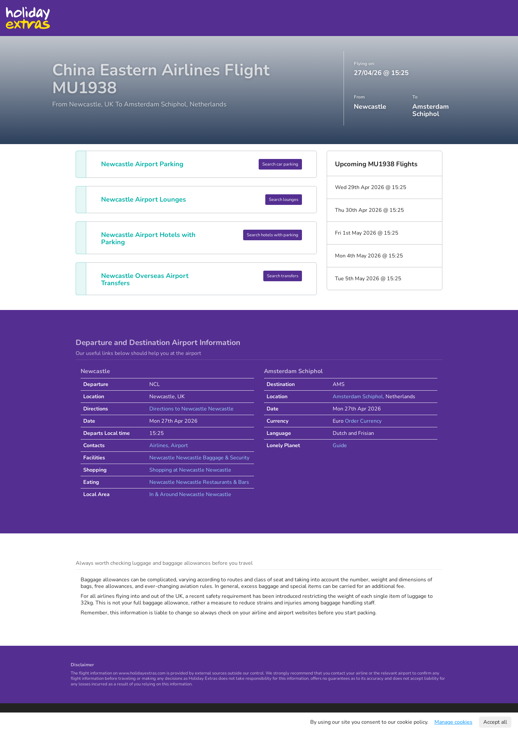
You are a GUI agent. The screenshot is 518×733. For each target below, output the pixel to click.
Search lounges (283, 200)
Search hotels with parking (272, 235)
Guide (340, 445)
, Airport (178, 445)
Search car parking (280, 164)
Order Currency (363, 421)
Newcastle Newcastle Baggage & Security (199, 457)
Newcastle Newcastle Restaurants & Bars (199, 482)
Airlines (158, 445)
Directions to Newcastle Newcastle (191, 408)
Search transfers (282, 276)
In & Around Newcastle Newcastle (190, 494)
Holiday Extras (27, 18)
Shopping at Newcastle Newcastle (190, 470)
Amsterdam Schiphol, (359, 396)
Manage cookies (453, 722)
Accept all (495, 722)
